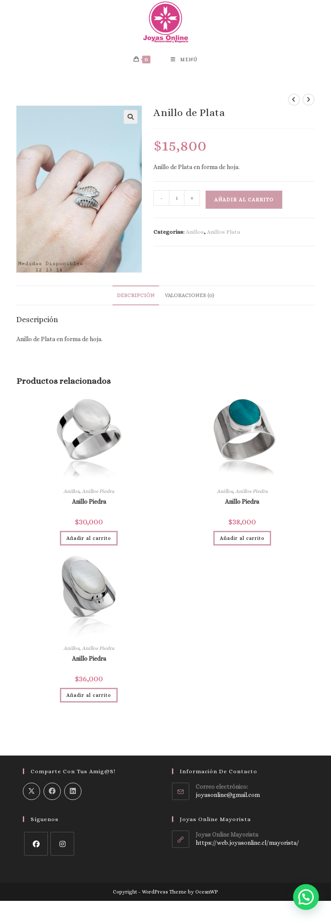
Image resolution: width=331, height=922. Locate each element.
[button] (130, 118)
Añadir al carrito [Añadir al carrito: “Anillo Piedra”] (88, 540)
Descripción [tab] (136, 297)
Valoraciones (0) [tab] (189, 297)
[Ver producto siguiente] (309, 101)
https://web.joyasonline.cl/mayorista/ (247, 844)
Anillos (195, 234)
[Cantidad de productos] (176, 200)
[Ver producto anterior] (294, 101)
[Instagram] (62, 845)
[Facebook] (36, 845)
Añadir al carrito (244, 202)
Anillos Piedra (98, 493)
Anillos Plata (223, 234)
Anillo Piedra (89, 503)
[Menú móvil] (184, 61)
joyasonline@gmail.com (228, 796)
